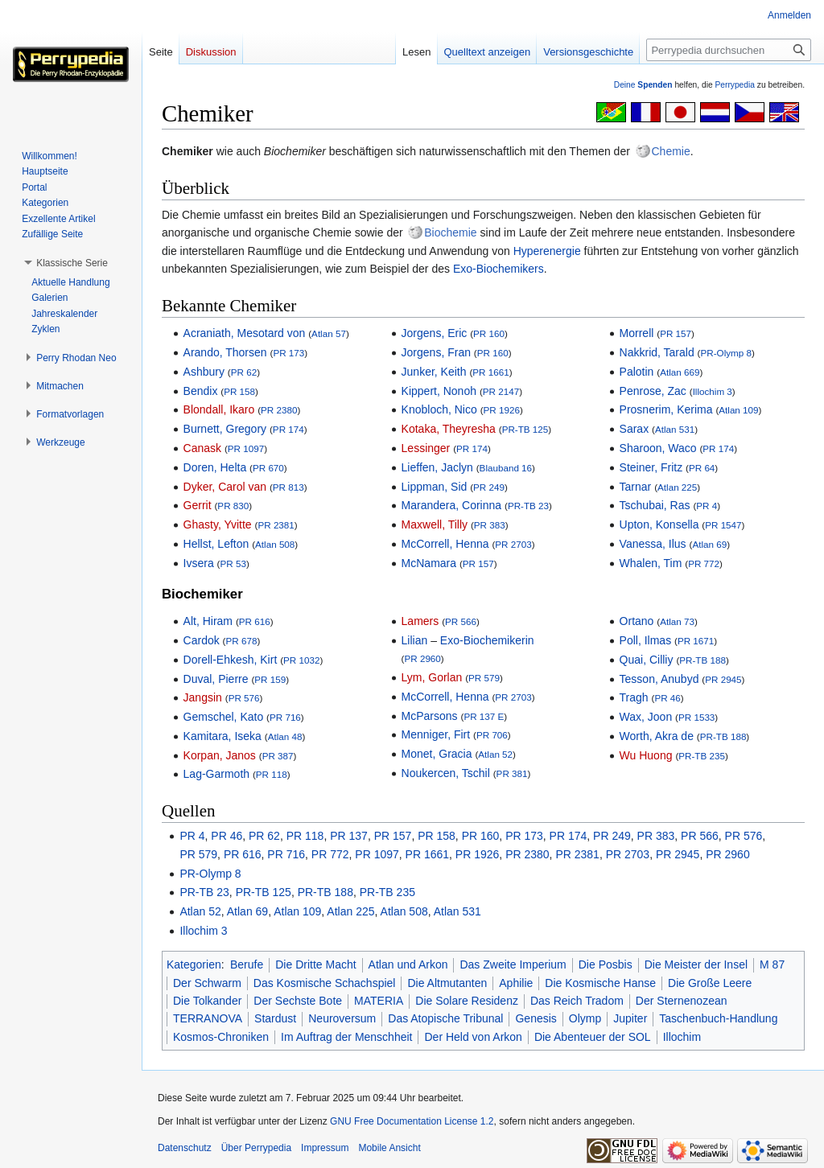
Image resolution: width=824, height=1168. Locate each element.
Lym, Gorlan (432, 677)
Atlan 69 (709, 544)
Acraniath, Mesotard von (244, 333)
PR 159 (270, 679)
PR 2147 (501, 391)
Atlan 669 (679, 372)
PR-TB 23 (528, 505)
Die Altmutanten (447, 983)
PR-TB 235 (701, 756)
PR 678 (242, 640)
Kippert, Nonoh (439, 391)
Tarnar (636, 486)
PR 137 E (484, 716)
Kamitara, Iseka (222, 736)
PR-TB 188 (702, 660)
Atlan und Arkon (408, 964)
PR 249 (489, 487)
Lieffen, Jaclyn (437, 467)
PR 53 (232, 563)
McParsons (430, 715)
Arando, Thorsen (225, 352)
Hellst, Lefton (216, 543)
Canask (202, 448)
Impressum (324, 1148)
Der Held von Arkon (472, 1036)
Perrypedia (735, 84)
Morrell (637, 333)
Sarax (634, 428)
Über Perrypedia (256, 1148)
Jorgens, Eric (435, 333)
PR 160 (489, 333)
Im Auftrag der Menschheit (346, 1036)
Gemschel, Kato (223, 716)
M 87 (772, 964)
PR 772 (703, 563)
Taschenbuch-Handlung (718, 1018)
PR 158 (239, 391)
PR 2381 (276, 525)
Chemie (670, 151)
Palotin (637, 371)
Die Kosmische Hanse (600, 983)
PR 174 (288, 429)
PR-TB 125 (525, 429)
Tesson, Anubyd (659, 678)
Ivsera (198, 563)
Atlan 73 (677, 621)
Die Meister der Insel (696, 964)
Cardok (201, 640)
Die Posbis (605, 964)
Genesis (535, 1018)
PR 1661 (490, 372)
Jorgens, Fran (436, 352)
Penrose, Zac (653, 391)
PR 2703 (513, 544)
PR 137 (349, 835)
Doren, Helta (215, 467)
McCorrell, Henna (445, 543)
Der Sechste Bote (297, 1000)
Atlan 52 (495, 754)
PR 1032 (301, 660)
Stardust (275, 1018)
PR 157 (478, 563)
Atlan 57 (328, 333)
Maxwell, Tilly (435, 524)
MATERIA (378, 1000)
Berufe (246, 964)
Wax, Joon (646, 716)
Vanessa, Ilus (653, 543)
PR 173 (288, 353)
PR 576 (244, 698)
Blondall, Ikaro (219, 409)
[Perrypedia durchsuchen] (728, 50)
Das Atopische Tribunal (445, 1018)
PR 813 (288, 487)
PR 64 (702, 468)
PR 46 (667, 698)
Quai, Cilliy (647, 659)
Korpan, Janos (219, 755)
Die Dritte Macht (315, 964)
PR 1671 (696, 640)
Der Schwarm (207, 983)
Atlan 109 (738, 410)
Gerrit (197, 505)
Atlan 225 (677, 487)
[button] (72, 263)
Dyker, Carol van (224, 486)
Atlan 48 (285, 736)
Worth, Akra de (657, 736)
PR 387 (278, 756)
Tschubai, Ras (655, 505)
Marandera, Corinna (452, 505)
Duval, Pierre (216, 678)
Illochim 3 (712, 391)
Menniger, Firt (436, 734)
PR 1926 (502, 410)
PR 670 (268, 468)
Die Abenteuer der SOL (592, 1036)
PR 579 (484, 677)
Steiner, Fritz (651, 467)
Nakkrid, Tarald (657, 352)
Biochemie (450, 232)
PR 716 (285, 717)
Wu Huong (646, 755)
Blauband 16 (506, 468)
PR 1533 (696, 717)
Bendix (200, 391)
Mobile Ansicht (389, 1148)
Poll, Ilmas (646, 640)
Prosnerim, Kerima (666, 409)
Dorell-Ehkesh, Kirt (230, 659)
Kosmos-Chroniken (221, 1036)
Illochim (682, 1036)
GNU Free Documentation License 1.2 (411, 1121)
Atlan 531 (674, 429)
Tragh (634, 697)
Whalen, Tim (651, 563)
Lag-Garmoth (216, 773)
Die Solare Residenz (466, 1000)
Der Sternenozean (681, 1000)
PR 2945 (723, 679)
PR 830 (233, 505)
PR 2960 (422, 658)
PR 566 (460, 621)
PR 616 (254, 621)
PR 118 (271, 774)
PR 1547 (723, 525)
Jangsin (202, 697)
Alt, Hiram (208, 621)
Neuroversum (342, 1018)
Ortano (637, 621)
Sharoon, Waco (658, 448)
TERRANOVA (207, 1018)
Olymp (585, 1018)
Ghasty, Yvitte (217, 524)
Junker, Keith (434, 371)
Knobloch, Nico (439, 409)
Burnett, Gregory (225, 428)
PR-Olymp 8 (725, 353)
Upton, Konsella (659, 524)
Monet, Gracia (437, 753)
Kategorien (194, 964)
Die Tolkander (207, 1000)
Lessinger (426, 448)
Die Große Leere (710, 983)
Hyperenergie (547, 251)
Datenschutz (185, 1148)
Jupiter (630, 1018)
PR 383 (489, 525)
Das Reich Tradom (577, 1000)
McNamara (429, 563)
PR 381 (512, 773)
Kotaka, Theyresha (449, 428)
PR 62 (244, 372)
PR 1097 (246, 448)
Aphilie (516, 983)
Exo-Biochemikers (498, 268)
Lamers (420, 621)
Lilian (415, 640)
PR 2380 (279, 410)
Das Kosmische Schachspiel (324, 983)
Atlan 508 (275, 544)
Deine (643, 84)
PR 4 (706, 505)
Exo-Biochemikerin (487, 640)
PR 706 (492, 735)
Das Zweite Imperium (512, 964)
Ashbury (204, 371)
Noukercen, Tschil (446, 773)
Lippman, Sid (435, 486)
